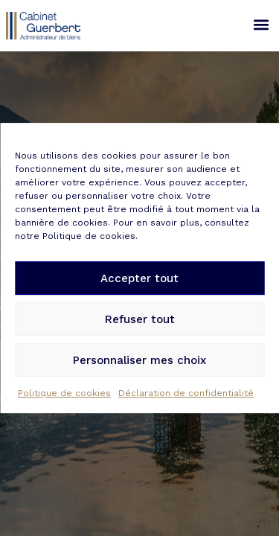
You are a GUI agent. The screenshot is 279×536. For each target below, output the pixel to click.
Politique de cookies (64, 394)
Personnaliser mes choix (139, 361)
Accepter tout (139, 279)
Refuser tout (140, 320)
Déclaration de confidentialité (186, 394)
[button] (260, 24)
